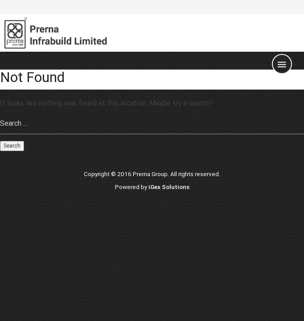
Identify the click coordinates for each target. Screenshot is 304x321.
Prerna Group (150, 173)
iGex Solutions (168, 186)
